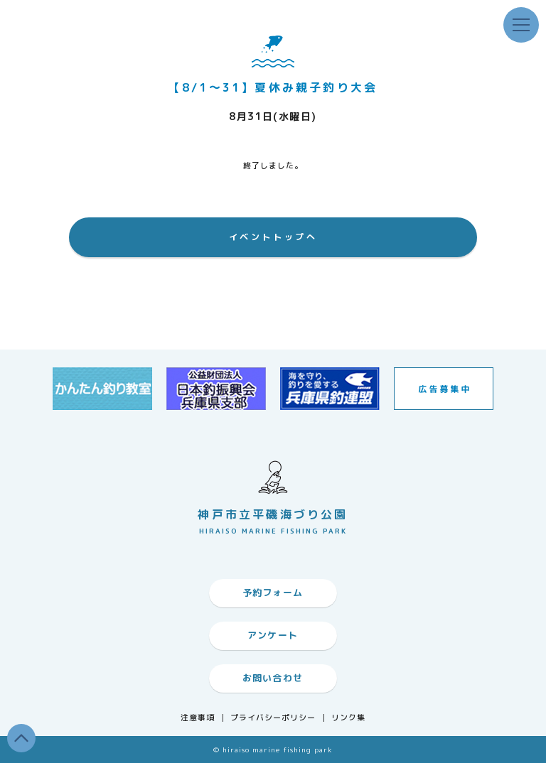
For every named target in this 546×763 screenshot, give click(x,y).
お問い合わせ (273, 677)
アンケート (273, 635)
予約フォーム (273, 592)
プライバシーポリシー (273, 718)
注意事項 (198, 718)
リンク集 (348, 718)
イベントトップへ (273, 237)
